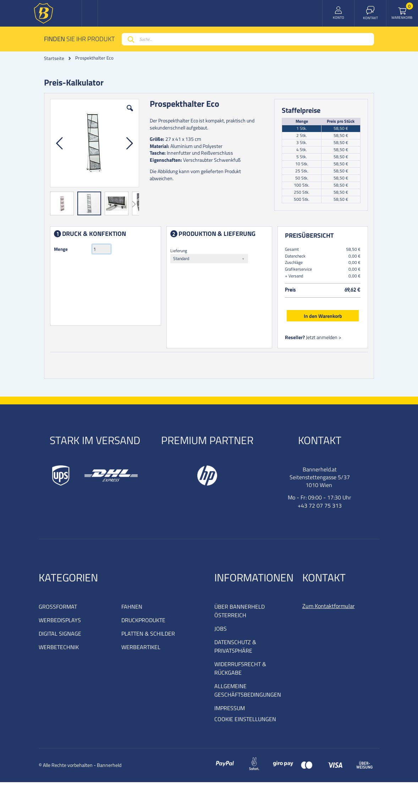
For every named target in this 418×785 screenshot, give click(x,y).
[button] (130, 115)
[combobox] (248, 39)
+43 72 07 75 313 (320, 508)
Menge (62, 250)
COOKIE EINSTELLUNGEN (245, 722)
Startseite (54, 58)
